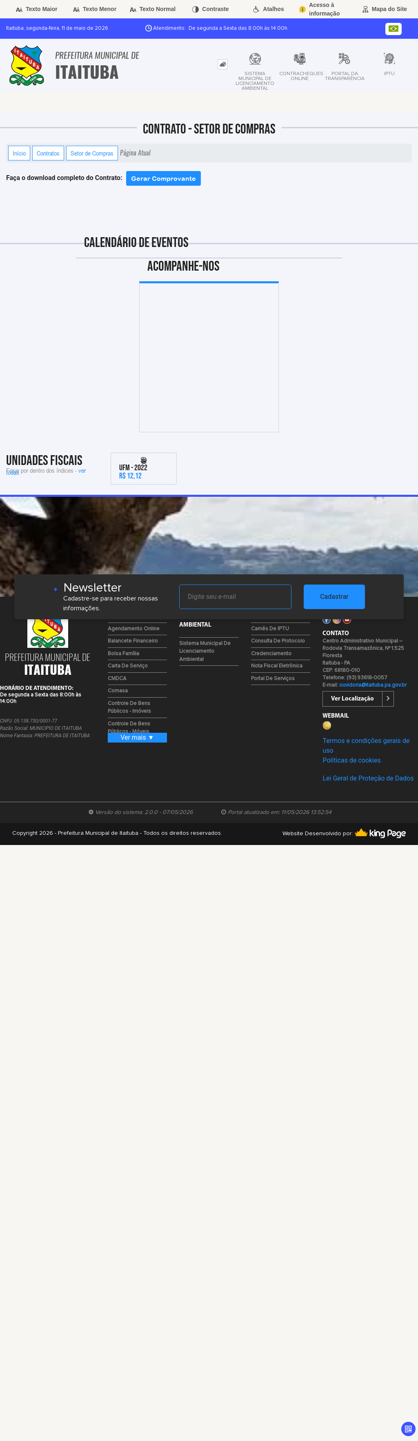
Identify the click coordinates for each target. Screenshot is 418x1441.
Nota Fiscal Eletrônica (276, 666)
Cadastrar (334, 596)
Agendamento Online (134, 629)
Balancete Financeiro (133, 641)
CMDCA (117, 678)
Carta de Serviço (128, 666)
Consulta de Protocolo (278, 641)
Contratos (48, 153)
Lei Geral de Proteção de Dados (368, 778)
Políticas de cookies (351, 760)
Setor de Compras (92, 153)
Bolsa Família (123, 653)
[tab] (223, 64)
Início (19, 153)
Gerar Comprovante (163, 178)
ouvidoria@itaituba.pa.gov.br (373, 685)
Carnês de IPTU (270, 629)
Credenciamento (271, 653)
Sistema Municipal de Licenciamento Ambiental (205, 651)
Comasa (118, 691)
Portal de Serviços (273, 678)
